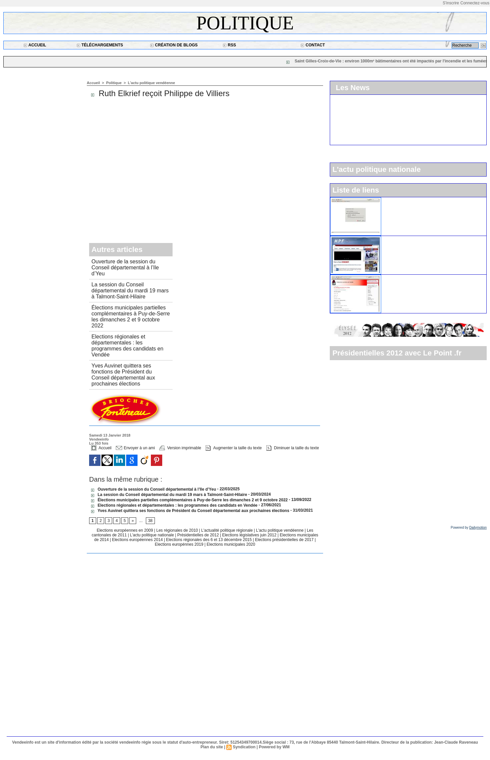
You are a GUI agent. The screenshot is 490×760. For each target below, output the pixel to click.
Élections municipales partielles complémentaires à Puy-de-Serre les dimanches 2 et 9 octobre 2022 (130, 316)
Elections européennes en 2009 (125, 530)
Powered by (469, 527)
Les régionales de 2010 (177, 530)
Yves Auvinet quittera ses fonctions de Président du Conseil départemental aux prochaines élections (123, 375)
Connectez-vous (474, 3)
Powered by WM (274, 747)
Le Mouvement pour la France (416, 238)
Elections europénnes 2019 (179, 544)
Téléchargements (99, 45)
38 (150, 520)
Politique (245, 23)
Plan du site (212, 747)
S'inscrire (451, 3)
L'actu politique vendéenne (151, 83)
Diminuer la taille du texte (292, 448)
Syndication (244, 747)
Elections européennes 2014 (138, 539)
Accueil (34, 45)
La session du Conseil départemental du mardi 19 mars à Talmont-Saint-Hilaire (130, 290)
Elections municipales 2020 (231, 544)
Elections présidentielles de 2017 (284, 539)
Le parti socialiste (403, 277)
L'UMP (392, 200)
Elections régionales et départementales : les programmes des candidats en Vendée (127, 345)
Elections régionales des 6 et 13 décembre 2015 (209, 539)
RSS (229, 45)
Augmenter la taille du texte (234, 448)
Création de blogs (174, 45)
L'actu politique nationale (152, 535)
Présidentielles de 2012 (198, 535)
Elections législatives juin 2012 (249, 535)
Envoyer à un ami (135, 448)
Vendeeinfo (99, 439)
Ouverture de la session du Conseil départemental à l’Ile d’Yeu (125, 267)
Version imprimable (180, 448)
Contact (312, 45)
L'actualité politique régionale (227, 530)
